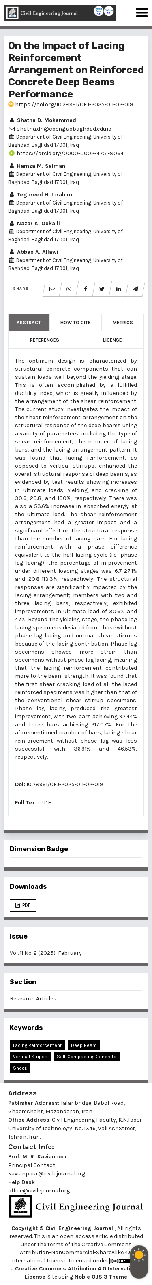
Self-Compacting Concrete (86, 1056)
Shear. (20, 1068)
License (112, 340)
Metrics (123, 322)
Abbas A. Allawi (33, 252)
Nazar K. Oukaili (34, 223)
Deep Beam (84, 1045)
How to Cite (75, 322)
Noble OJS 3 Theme (100, 1276)
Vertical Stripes (30, 1056)
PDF (45, 802)
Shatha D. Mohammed (42, 120)
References (44, 340)
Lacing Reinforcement (37, 1045)
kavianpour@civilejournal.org (46, 1173)
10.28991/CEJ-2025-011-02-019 (64, 784)
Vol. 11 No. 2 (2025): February (46, 953)
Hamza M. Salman (36, 165)
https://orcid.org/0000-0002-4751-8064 (66, 153)
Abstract (29, 322)
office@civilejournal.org (39, 1190)
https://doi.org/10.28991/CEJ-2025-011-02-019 (70, 104)
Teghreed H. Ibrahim (40, 194)
